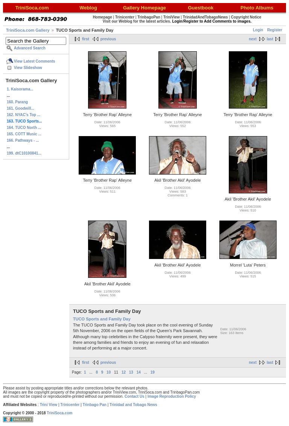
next (253, 39)
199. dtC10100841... (24, 153)
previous (108, 39)
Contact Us (134, 396)
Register (274, 30)
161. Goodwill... (20, 108)
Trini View (49, 405)
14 (139, 372)
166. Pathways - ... (23, 140)
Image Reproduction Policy (172, 396)
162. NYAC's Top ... (23, 115)
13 (131, 372)
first (85, 39)
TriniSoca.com (59, 413)
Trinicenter (69, 405)
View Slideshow (28, 68)
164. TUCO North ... (24, 128)
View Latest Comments (34, 61)
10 (108, 372)
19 (153, 372)
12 (124, 372)
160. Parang (17, 102)
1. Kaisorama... (20, 89)
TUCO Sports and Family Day (102, 319)
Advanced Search (30, 48)
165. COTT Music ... (24, 134)
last (270, 39)
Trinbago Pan (94, 405)
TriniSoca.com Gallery (28, 30)
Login (258, 30)
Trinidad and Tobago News (133, 405)
